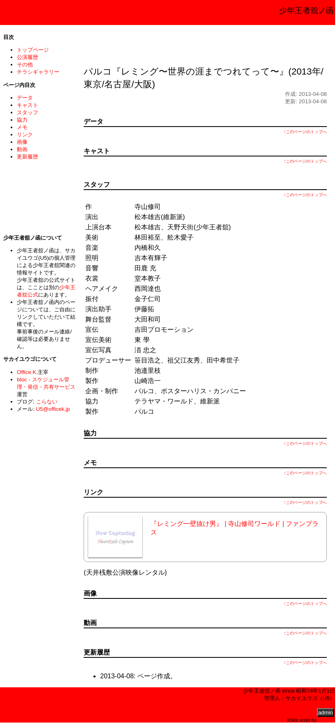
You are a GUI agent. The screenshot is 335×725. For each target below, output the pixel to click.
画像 (22, 142)
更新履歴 (27, 157)
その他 (25, 64)
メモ (22, 127)
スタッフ (27, 112)
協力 (22, 120)
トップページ (33, 50)
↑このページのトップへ (305, 131)
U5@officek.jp (53, 409)
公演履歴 (27, 57)
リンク (25, 134)
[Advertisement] (205, 43)
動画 (22, 149)
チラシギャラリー (38, 72)
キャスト (27, 105)
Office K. (27, 372)
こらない (46, 402)
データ (25, 98)
